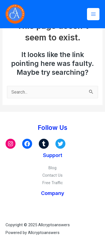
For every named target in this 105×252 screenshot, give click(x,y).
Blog (52, 167)
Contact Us (52, 175)
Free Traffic (52, 182)
